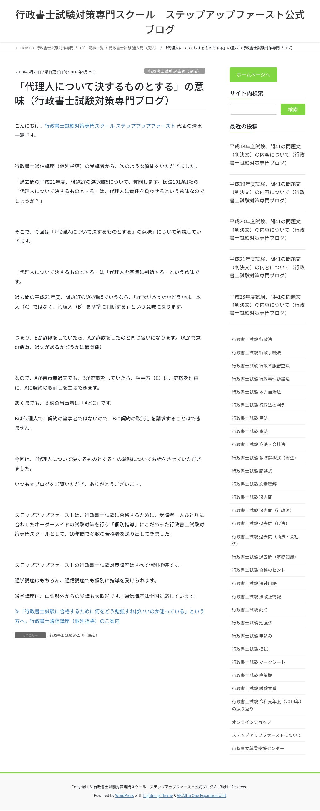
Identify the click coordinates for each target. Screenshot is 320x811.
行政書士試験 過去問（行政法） (263, 511)
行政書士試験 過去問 (252, 498)
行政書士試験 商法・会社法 (258, 445)
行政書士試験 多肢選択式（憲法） (265, 458)
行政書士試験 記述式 (252, 471)
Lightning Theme (158, 795)
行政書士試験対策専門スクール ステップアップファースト (110, 125)
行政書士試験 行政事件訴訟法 (261, 379)
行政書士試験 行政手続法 (256, 353)
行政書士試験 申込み (252, 636)
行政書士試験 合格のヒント (258, 570)
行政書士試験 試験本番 (254, 689)
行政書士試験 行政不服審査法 (261, 366)
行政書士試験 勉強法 (252, 623)
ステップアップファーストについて (267, 735)
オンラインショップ (251, 722)
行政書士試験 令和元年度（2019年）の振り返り (267, 705)
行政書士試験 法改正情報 (256, 597)
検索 (293, 110)
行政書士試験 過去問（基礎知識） (265, 557)
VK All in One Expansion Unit (201, 795)
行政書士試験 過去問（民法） (174, 71)
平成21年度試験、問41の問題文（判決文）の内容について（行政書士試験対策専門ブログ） (267, 268)
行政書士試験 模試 (250, 649)
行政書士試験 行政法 (252, 339)
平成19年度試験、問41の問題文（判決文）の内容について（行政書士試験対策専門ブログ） (267, 193)
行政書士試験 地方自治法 (256, 392)
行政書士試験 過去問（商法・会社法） (265, 540)
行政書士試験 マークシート (258, 662)
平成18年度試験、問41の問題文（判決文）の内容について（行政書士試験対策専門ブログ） (267, 155)
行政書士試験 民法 (250, 418)
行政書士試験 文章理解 (254, 484)
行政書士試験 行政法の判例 (258, 405)
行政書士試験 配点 (250, 610)
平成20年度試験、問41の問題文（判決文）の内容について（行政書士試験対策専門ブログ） (267, 230)
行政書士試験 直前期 (252, 676)
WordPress (124, 795)
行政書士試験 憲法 (250, 432)
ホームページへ (254, 75)
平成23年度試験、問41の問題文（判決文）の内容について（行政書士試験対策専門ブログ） (267, 305)
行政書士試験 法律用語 (254, 583)
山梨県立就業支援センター (258, 748)
